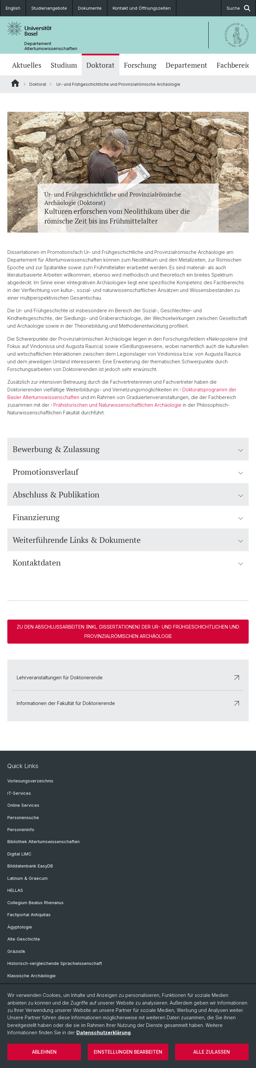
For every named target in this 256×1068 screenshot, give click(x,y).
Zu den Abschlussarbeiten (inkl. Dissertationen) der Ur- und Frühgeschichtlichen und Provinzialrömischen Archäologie (128, 631)
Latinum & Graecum (27, 878)
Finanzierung (128, 517)
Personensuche (23, 817)
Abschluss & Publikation (128, 494)
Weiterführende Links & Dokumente (128, 540)
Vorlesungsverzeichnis (30, 780)
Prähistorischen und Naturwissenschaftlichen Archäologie (117, 405)
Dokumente (90, 8)
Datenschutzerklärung (103, 1032)
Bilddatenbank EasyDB (30, 865)
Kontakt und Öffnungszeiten (142, 8)
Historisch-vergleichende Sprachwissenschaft (54, 963)
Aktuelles (26, 65)
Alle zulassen (211, 1052)
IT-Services (19, 793)
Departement (186, 65)
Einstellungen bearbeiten (128, 1052)
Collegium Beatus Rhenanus (35, 902)
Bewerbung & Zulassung (128, 449)
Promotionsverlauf (128, 471)
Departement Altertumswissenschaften (50, 46)
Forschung (140, 65)
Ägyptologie (19, 927)
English (13, 8)
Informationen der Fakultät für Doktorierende (128, 703)
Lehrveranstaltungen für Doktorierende (128, 677)
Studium (64, 65)
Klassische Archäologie (31, 975)
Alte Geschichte (23, 939)
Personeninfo (20, 829)
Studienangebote (49, 8)
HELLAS (15, 890)
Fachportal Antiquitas (29, 914)
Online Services (23, 805)
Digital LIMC (19, 853)
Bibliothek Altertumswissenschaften (43, 841)
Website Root (15, 83)
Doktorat (100, 65)
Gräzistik (16, 951)
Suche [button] (238, 8)
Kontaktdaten (128, 562)
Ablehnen (44, 1052)
